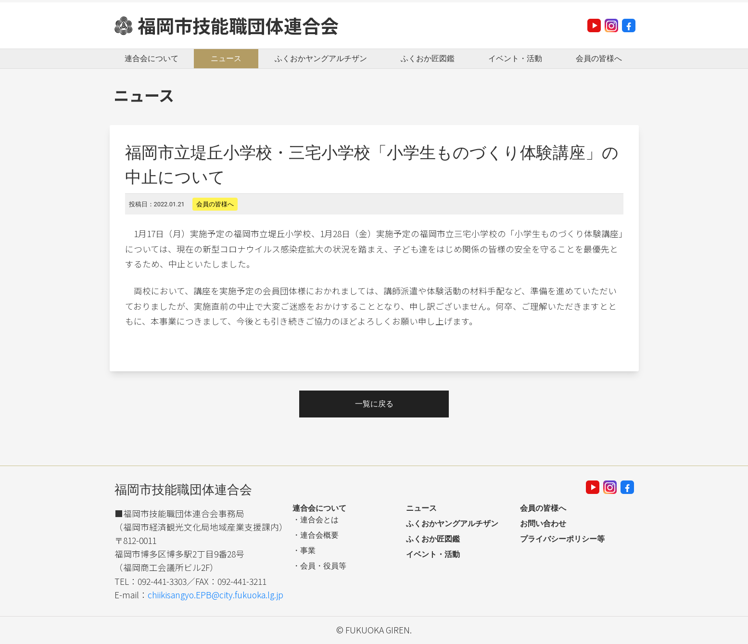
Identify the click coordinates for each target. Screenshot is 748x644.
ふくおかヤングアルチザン (321, 58)
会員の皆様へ (599, 58)
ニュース (226, 58)
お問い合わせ (543, 523)
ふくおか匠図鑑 (428, 58)
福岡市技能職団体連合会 (238, 25)
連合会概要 (319, 535)
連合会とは (319, 519)
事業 (308, 550)
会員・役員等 (323, 565)
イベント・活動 (515, 58)
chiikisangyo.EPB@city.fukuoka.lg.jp (215, 595)
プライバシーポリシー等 (562, 538)
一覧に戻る (374, 403)
